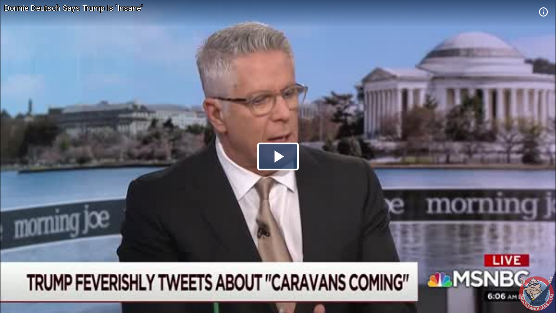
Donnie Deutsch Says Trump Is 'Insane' (73, 8)
